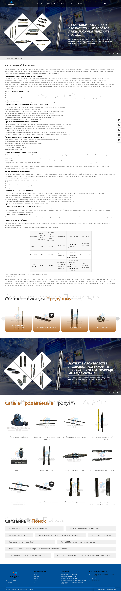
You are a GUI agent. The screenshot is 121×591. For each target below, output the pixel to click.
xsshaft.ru (26, 86)
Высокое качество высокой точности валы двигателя (60, 535)
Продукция (36, 576)
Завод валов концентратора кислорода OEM (27, 555)
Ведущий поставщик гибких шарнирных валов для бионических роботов (39, 549)
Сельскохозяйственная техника (69, 574)
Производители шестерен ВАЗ (21, 542)
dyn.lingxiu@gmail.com (98, 578)
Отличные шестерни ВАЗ (102, 535)
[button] (118, 319)
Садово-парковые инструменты (69, 576)
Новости (36, 578)
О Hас (35, 580)
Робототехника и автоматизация (69, 578)
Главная (8, 58)
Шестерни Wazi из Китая (18, 535)
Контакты (36, 582)
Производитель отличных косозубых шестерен (28, 528)
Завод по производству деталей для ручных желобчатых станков (83, 555)
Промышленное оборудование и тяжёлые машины (73, 580)
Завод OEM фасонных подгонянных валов (78, 542)
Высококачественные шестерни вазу (84, 528)
